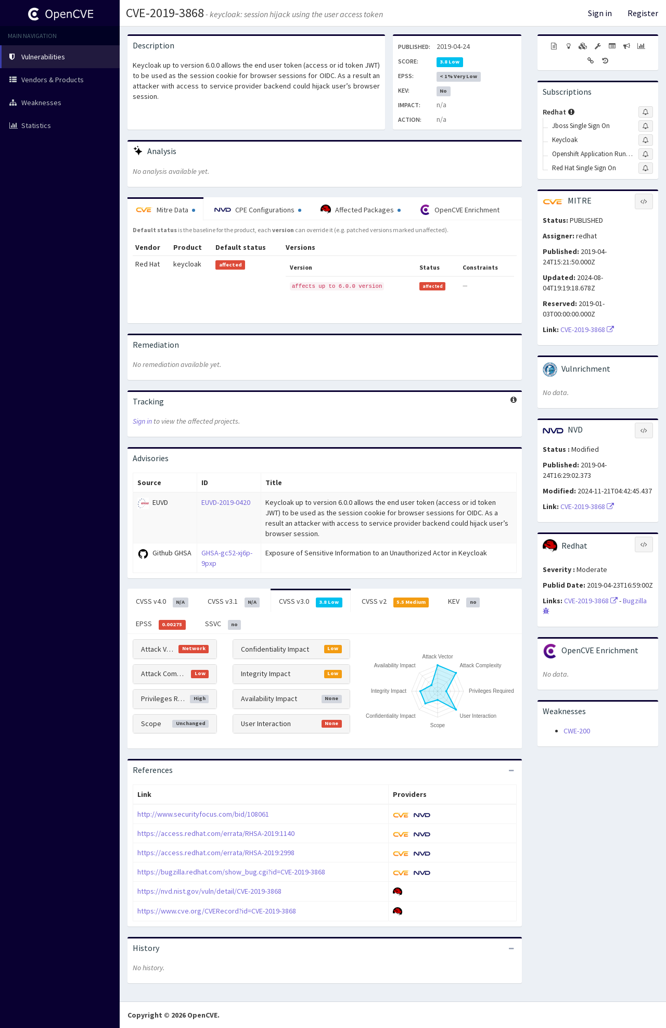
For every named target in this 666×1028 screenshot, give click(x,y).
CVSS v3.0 (310, 602)
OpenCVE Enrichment (459, 210)
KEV (464, 602)
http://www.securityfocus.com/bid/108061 (203, 814)
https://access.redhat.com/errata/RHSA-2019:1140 (215, 833)
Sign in (600, 13)
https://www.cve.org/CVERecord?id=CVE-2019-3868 (216, 911)
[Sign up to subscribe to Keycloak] (645, 140)
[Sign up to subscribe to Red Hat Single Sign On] (645, 168)
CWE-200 (576, 730)
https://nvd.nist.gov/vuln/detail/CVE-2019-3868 (209, 891)
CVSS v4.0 (162, 602)
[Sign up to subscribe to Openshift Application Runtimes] (645, 154)
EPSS (161, 624)
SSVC (223, 624)
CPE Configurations (257, 209)
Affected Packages (361, 210)
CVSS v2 (395, 602)
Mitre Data (165, 209)
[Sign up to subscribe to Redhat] (645, 112)
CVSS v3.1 (234, 602)
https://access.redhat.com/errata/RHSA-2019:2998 (215, 852)
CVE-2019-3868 (165, 13)
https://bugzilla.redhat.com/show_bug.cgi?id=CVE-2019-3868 (231, 872)
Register (642, 13)
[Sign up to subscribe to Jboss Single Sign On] (645, 126)
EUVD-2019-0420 (225, 502)
